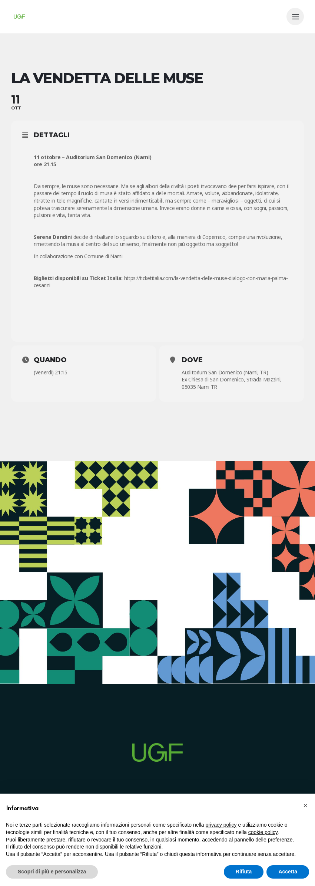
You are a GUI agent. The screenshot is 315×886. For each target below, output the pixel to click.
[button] (305, 805)
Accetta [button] (287, 871)
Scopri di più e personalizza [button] (52, 871)
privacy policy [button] (221, 825)
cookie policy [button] (263, 832)
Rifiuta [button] (244, 871)
